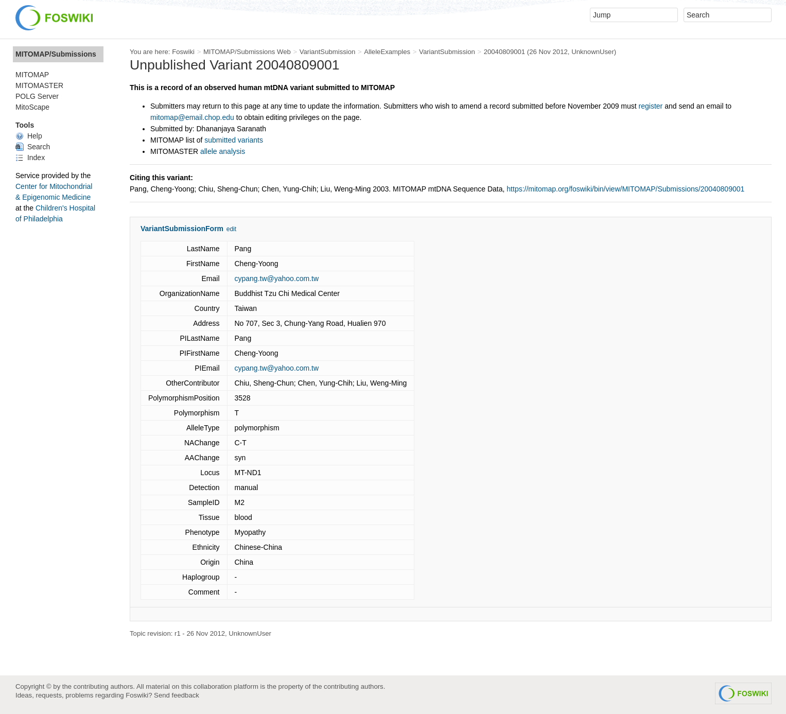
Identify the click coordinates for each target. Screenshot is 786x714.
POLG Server (37, 96)
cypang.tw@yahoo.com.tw (277, 278)
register (651, 106)
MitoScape (32, 107)
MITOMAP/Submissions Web (247, 52)
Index (30, 157)
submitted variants (233, 140)
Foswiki (183, 52)
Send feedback (176, 695)
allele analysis (222, 151)
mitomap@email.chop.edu (192, 117)
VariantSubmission (328, 52)
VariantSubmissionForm (182, 228)
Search (32, 147)
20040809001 (505, 52)
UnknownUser (592, 52)
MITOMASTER (39, 85)
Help (28, 136)
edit (231, 229)
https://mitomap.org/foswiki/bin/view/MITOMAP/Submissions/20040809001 (625, 189)
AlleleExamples (387, 52)
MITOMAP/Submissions (55, 54)
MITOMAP (32, 75)
